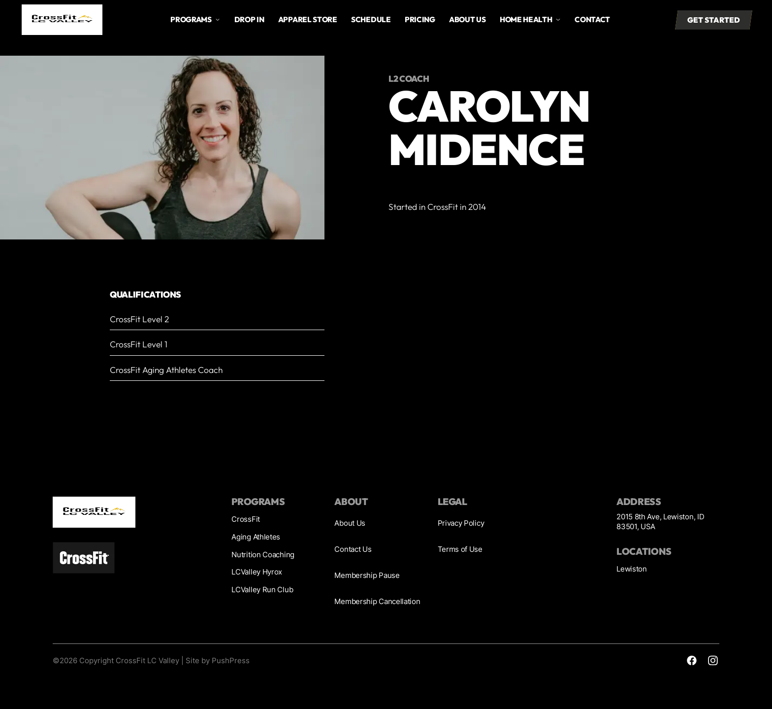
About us (467, 19)
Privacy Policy (461, 523)
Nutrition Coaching (262, 554)
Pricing (420, 19)
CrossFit (245, 519)
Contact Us (352, 549)
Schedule (371, 19)
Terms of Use (460, 549)
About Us (349, 523)
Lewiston (631, 569)
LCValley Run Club (262, 589)
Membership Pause (366, 575)
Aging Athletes (255, 536)
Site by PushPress (218, 660)
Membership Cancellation (377, 601)
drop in (249, 19)
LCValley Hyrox (256, 571)
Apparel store (307, 19)
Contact (592, 19)
